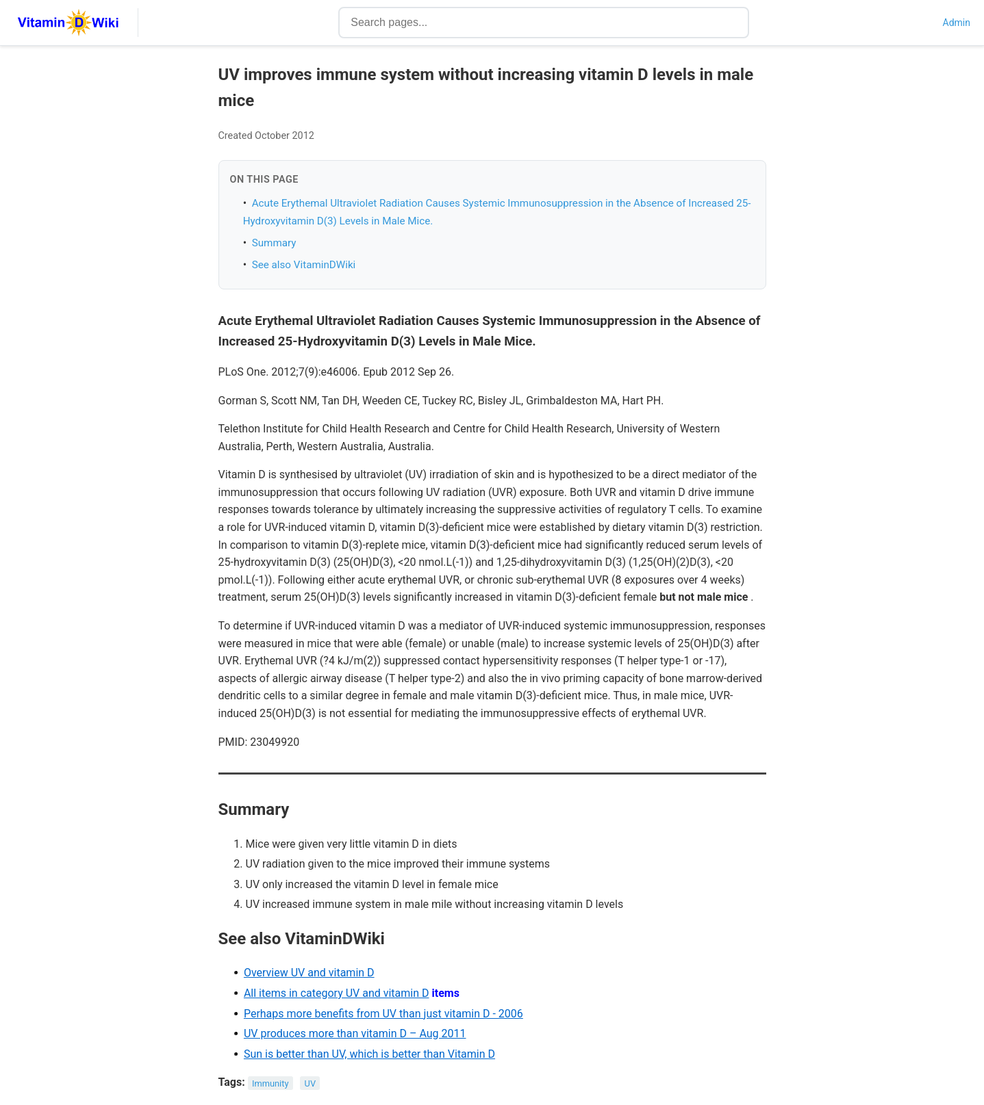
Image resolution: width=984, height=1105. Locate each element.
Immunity (270, 1083)
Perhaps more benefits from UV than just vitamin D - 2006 (383, 1013)
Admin (956, 22)
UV (310, 1083)
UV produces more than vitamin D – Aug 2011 (355, 1033)
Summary (274, 243)
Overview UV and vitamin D (309, 972)
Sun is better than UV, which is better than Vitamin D (369, 1054)
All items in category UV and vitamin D (336, 993)
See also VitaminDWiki (304, 265)
